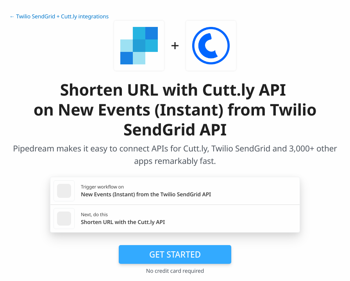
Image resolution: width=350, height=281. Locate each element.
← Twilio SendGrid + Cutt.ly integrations (59, 16)
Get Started (175, 254)
